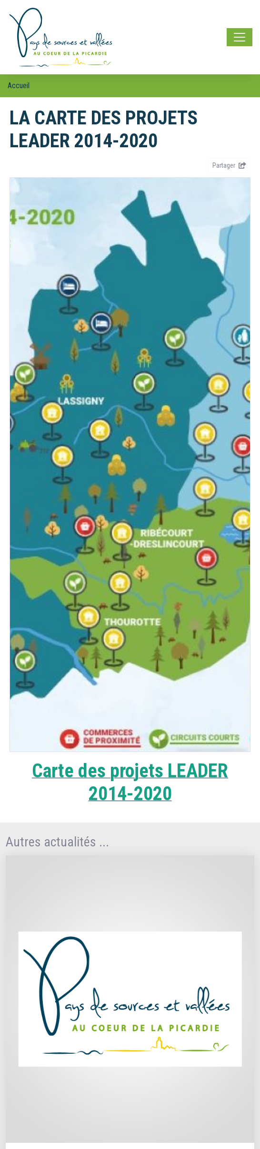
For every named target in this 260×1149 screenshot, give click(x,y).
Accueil (19, 85)
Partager (229, 165)
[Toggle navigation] (239, 37)
